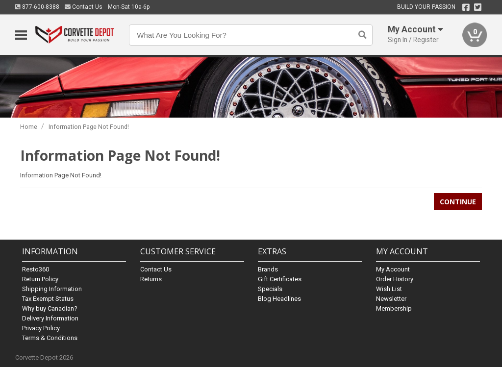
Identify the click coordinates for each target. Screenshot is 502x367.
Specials (270, 289)
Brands (268, 269)
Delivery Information (50, 318)
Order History (394, 279)
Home (28, 126)
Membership (394, 308)
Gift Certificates (279, 279)
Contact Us (83, 6)
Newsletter (391, 298)
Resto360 (35, 269)
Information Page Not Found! (89, 126)
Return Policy (40, 279)
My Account (393, 269)
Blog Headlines (279, 298)
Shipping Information (52, 289)
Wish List (389, 289)
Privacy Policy (41, 328)
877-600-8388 (37, 6)
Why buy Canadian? (49, 308)
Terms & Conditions (49, 338)
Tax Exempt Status (48, 298)
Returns (151, 279)
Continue (458, 201)
